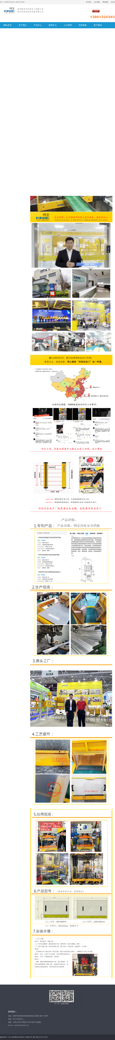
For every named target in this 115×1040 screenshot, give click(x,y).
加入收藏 (97, 2)
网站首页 (7, 25)
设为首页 (88, 2)
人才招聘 (68, 25)
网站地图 (105, 2)
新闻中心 (53, 25)
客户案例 (98, 25)
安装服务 (83, 25)
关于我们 (23, 25)
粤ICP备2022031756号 (40, 1037)
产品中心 (38, 25)
